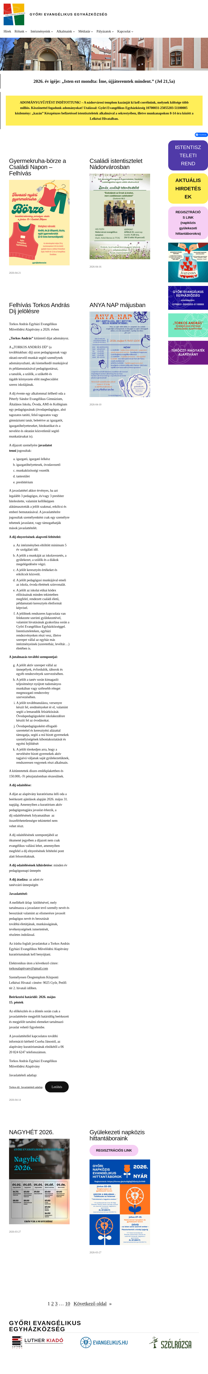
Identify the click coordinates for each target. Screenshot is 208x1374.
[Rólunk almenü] (26, 31)
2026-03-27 (15, 1231)
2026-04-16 (95, 266)
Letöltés (57, 1087)
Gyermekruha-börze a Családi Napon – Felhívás (37, 167)
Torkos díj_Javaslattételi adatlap (26, 1087)
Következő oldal (93, 1303)
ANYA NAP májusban (117, 305)
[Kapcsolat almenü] (132, 31)
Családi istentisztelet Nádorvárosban (116, 164)
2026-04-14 (15, 1099)
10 (67, 1303)
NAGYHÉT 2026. (31, 1132)
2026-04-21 (15, 272)
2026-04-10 (95, 404)
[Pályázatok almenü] (113, 31)
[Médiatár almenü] (92, 31)
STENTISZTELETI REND (188, 155)
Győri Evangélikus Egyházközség (69, 14)
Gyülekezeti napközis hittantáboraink (117, 1135)
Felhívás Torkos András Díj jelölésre (39, 308)
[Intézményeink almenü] (52, 31)
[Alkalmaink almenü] (74, 31)
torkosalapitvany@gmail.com (28, 968)
